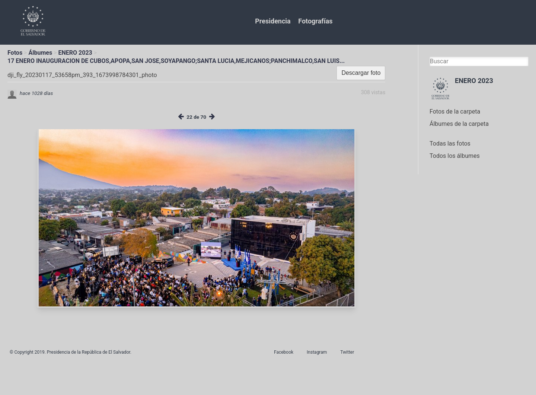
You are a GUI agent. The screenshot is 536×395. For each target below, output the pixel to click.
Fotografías (315, 21)
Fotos (14, 52)
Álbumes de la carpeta (459, 123)
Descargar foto (360, 73)
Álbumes (40, 52)
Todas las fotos (450, 143)
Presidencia (272, 21)
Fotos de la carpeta (455, 111)
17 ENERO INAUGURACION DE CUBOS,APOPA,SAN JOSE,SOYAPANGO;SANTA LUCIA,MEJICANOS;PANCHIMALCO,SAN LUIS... (176, 60)
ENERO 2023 (75, 52)
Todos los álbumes (455, 155)
